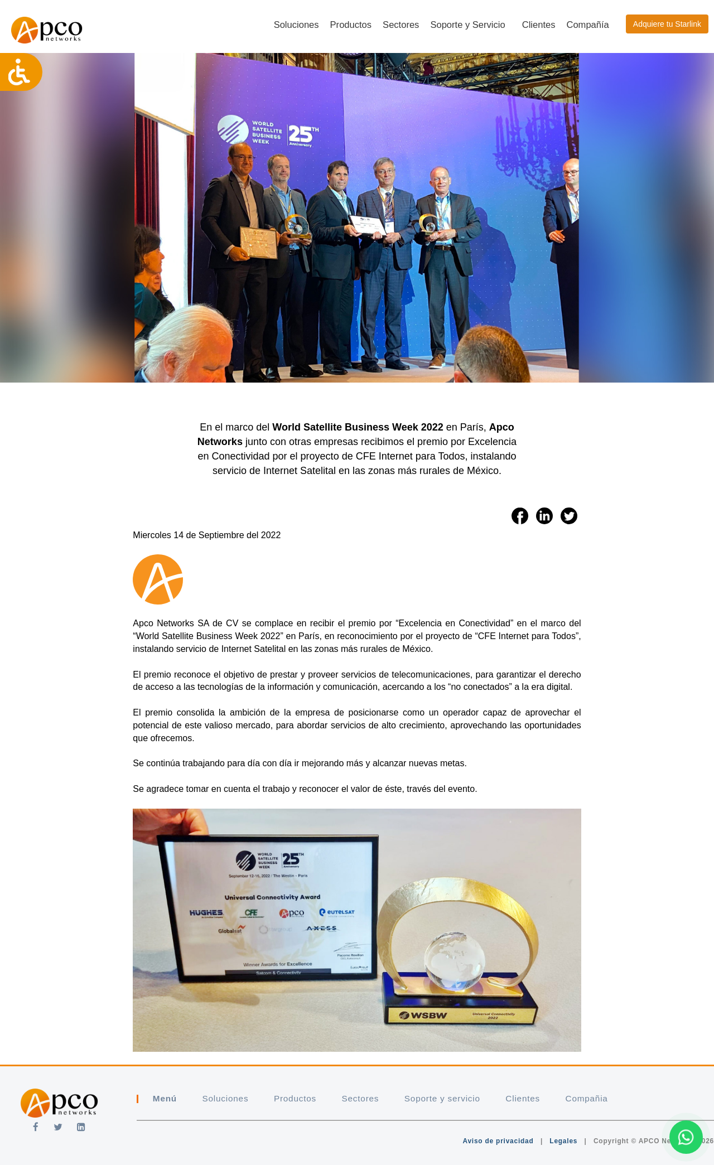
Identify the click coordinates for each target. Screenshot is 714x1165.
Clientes (539, 25)
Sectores (401, 25)
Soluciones (296, 25)
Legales (563, 1141)
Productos (351, 25)
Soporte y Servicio (467, 25)
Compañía (587, 25)
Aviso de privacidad (497, 1141)
